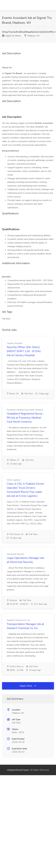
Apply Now (28, 685)
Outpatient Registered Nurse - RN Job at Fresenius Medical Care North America (25, 418)
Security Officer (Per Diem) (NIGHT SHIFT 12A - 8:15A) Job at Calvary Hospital (24, 351)
